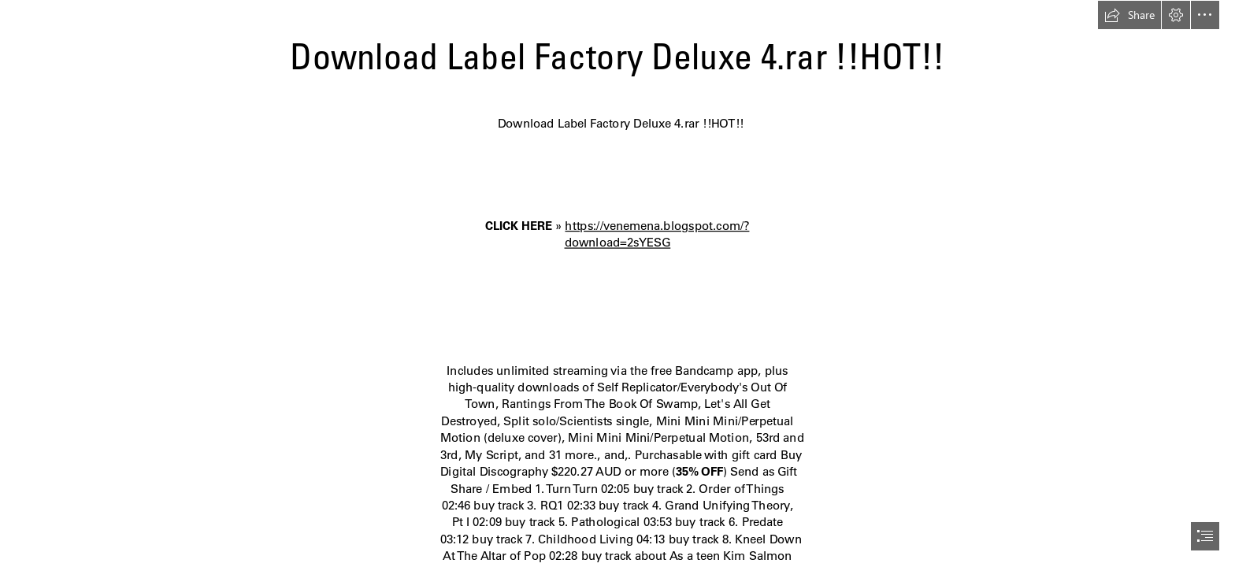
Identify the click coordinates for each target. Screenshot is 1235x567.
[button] (1129, 15)
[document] (617, 283)
